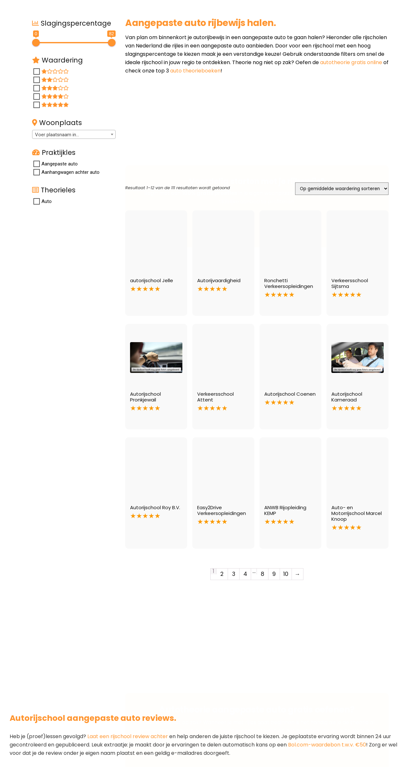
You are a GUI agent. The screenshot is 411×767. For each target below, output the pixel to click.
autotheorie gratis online (351, 62)
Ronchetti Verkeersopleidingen (288, 283)
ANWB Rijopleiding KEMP (285, 510)
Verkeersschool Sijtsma (349, 283)
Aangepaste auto (59, 164)
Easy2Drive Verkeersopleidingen (221, 510)
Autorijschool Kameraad (346, 397)
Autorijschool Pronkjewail (145, 397)
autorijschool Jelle (151, 280)
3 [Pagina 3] (233, 574)
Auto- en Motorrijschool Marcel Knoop (356, 513)
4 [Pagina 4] (245, 574)
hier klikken (284, 674)
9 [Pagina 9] (274, 574)
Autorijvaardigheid (218, 280)
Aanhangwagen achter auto (70, 172)
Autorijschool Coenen (290, 394)
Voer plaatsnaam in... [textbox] (57, 135)
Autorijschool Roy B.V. (155, 507)
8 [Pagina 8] (262, 574)
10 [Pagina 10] (285, 574)
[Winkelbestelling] (342, 188)
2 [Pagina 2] (221, 574)
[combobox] (74, 134)
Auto (46, 201)
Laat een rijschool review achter (127, 736)
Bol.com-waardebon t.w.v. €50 (327, 744)
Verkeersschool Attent (215, 397)
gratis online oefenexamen (298, 683)
